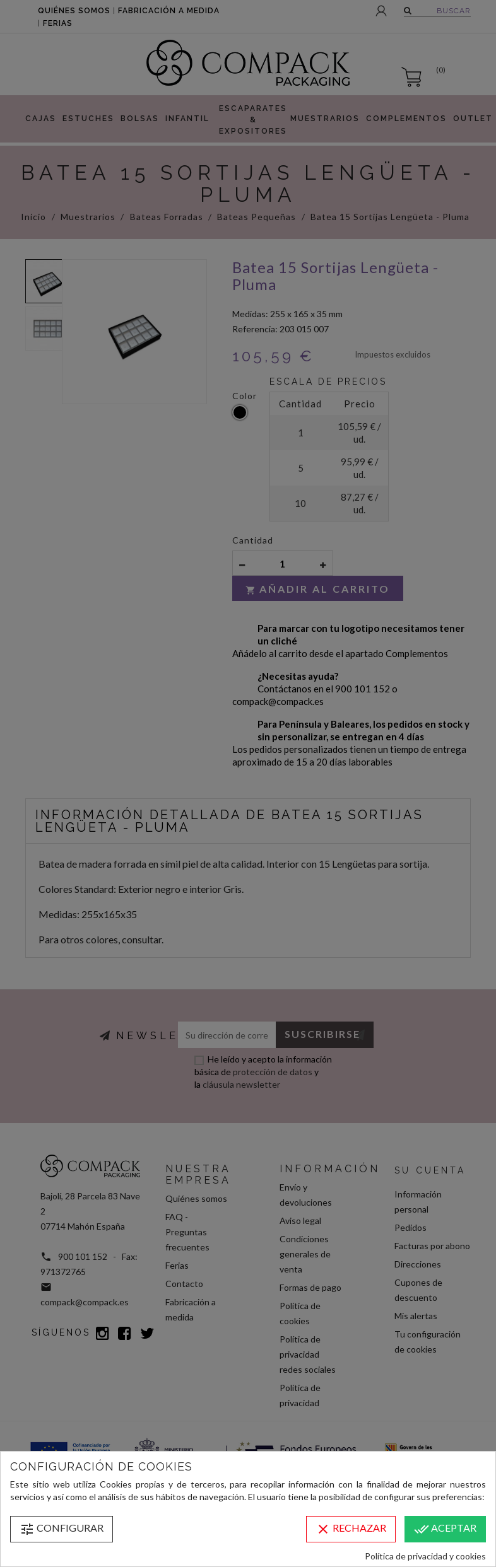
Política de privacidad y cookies (425, 1556)
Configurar (61, 1529)
